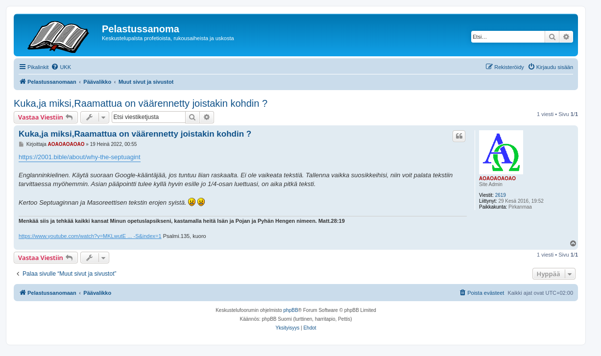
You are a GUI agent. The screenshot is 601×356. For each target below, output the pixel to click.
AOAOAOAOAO (497, 178)
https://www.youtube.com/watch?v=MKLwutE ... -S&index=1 (90, 236)
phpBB (291, 310)
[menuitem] (61, 67)
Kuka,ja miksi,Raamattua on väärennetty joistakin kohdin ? (140, 103)
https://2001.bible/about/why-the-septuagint (80, 157)
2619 (500, 195)
